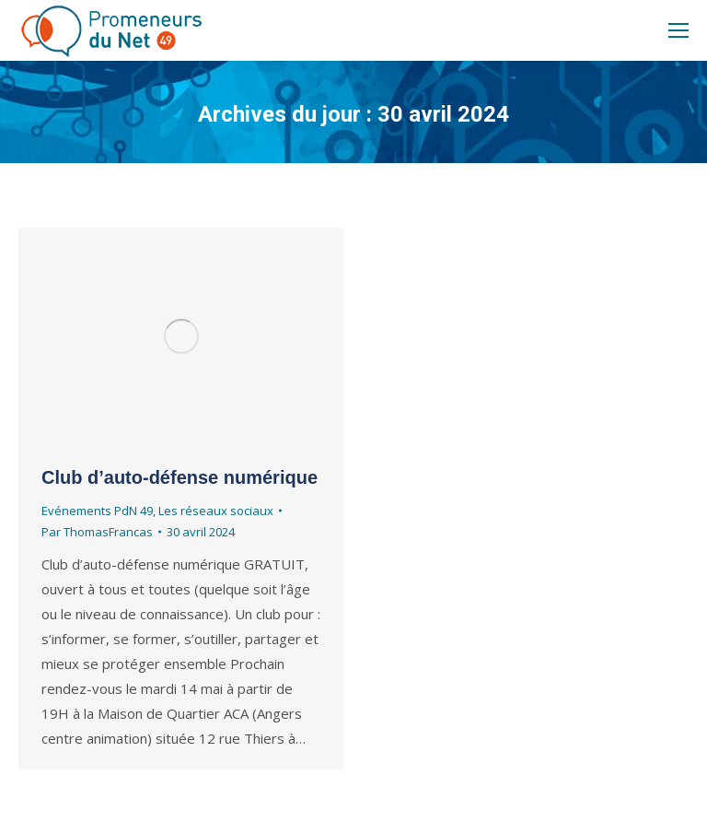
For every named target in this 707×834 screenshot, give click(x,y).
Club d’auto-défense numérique (179, 477)
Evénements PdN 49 (97, 510)
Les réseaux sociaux (215, 510)
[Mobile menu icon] (678, 30)
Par (97, 531)
